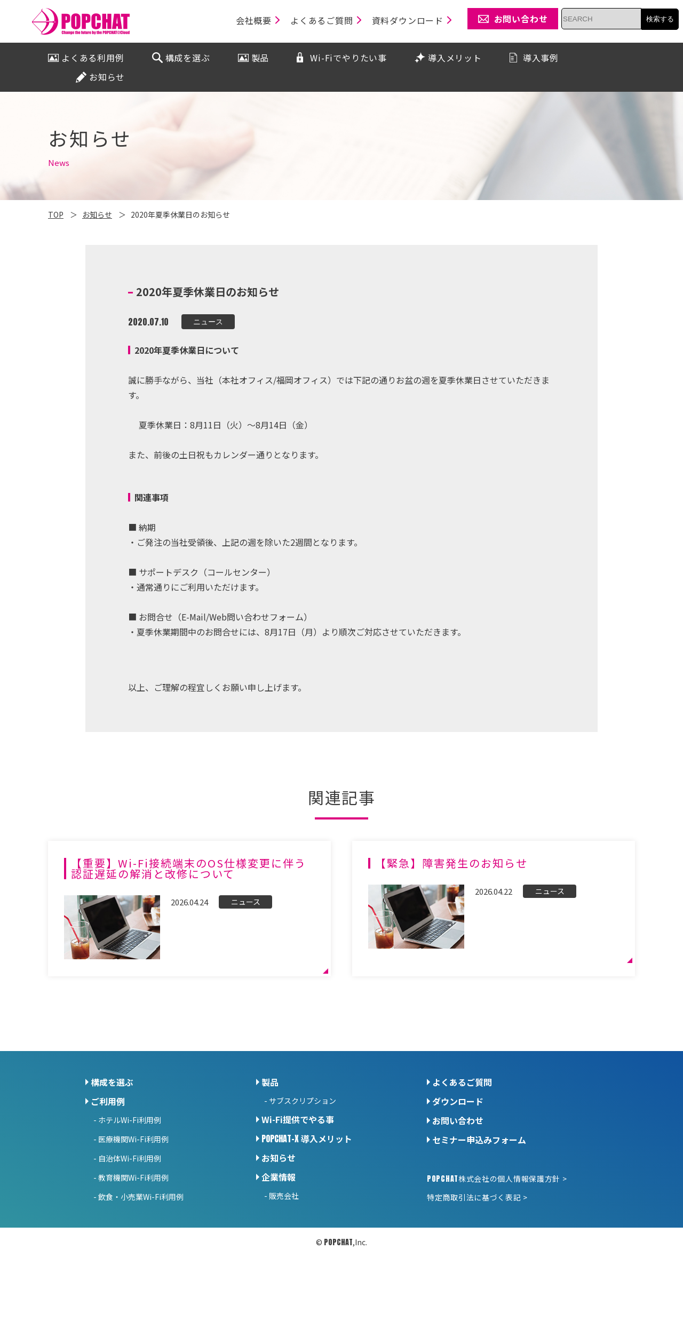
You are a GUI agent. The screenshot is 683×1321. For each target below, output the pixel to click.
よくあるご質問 (462, 1082)
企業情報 (278, 1177)
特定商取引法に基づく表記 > (477, 1197)
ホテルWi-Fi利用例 (129, 1120)
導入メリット (306, 1138)
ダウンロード (457, 1101)
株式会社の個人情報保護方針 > (497, 1178)
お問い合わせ (457, 1120)
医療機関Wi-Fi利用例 (133, 1139)
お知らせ (278, 1157)
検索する (660, 19)
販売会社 (284, 1195)
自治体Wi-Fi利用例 (129, 1158)
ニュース (208, 321)
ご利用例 (108, 1101)
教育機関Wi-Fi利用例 (133, 1177)
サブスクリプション (302, 1100)
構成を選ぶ (112, 1082)
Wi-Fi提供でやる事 (297, 1119)
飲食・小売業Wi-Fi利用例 (141, 1196)
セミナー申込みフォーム (479, 1139)
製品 (270, 1082)
